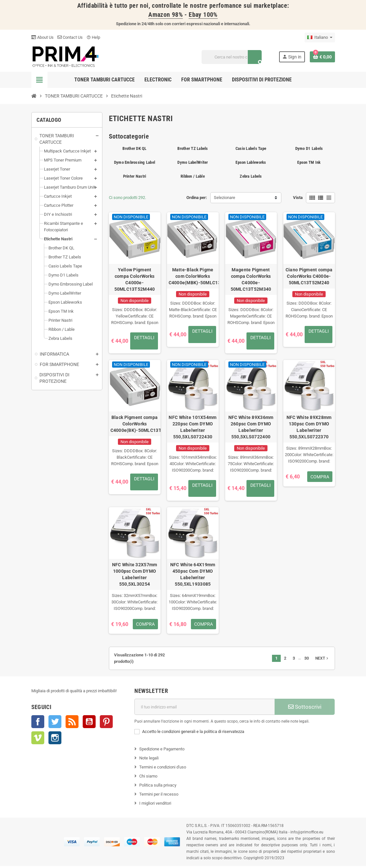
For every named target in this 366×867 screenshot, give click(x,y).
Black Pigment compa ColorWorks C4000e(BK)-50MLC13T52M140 (134, 424)
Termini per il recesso (158, 795)
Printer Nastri (134, 176)
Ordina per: (196, 197)
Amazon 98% (165, 14)
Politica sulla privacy (157, 786)
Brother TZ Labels (192, 148)
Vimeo (37, 738)
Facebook (37, 722)
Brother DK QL (134, 148)
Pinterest (106, 722)
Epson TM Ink (308, 162)
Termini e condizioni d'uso (162, 768)
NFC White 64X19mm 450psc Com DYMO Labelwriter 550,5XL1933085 (192, 575)
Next (322, 659)
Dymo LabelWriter (192, 162)
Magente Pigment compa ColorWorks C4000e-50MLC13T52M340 (251, 279)
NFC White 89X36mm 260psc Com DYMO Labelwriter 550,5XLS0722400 (251, 427)
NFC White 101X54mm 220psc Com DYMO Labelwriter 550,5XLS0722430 (192, 427)
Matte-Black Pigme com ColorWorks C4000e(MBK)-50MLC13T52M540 (193, 276)
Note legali (149, 759)
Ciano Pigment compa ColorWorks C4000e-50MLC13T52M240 (309, 276)
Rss (72, 722)
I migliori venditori (155, 804)
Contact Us (70, 37)
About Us (42, 37)
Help (93, 37)
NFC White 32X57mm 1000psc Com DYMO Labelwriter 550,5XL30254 (134, 575)
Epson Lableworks (250, 162)
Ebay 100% (203, 14)
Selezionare (224, 197)
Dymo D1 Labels (309, 148)
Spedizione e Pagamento (161, 749)
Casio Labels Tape (250, 148)
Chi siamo (148, 777)
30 (306, 659)
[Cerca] (231, 57)
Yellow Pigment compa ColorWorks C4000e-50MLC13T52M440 (134, 279)
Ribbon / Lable (193, 176)
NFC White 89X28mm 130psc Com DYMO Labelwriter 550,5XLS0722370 (309, 427)
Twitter (54, 722)
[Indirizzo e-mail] (204, 708)
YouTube (89, 722)
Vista (298, 197)
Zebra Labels (251, 176)
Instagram (54, 738)
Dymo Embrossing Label (134, 162)
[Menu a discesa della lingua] (320, 37)
